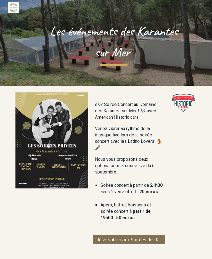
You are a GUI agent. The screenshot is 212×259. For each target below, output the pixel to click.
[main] (113, 42)
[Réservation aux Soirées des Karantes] (129, 239)
